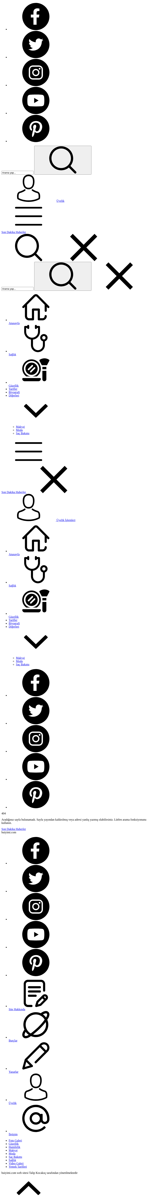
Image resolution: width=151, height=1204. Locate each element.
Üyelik (60, 200)
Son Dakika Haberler (13, 232)
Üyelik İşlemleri (38, 520)
